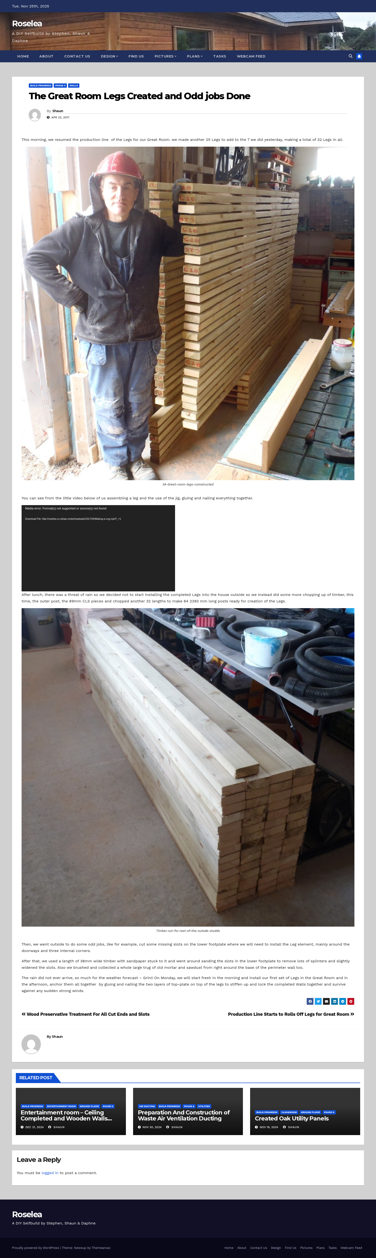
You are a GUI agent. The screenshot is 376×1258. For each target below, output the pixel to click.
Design (109, 56)
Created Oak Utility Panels (292, 1118)
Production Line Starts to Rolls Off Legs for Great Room (291, 1014)
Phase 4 (60, 85)
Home (23, 56)
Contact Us (77, 56)
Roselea (27, 23)
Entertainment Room (61, 1106)
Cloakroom (289, 1112)
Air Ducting (147, 1106)
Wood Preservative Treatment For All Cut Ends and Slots (85, 1014)
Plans (195, 56)
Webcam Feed (251, 56)
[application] (98, 548)
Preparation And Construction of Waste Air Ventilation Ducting (184, 1115)
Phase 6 (108, 1106)
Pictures (166, 56)
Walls (74, 85)
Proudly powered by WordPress (36, 1248)
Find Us (136, 56)
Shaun (57, 111)
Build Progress (40, 85)
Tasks (219, 56)
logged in (49, 1173)
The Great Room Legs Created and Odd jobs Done (139, 96)
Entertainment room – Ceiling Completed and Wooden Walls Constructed (64, 1118)
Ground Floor (89, 1106)
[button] (350, 56)
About (46, 56)
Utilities (204, 1106)
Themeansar (101, 1248)
